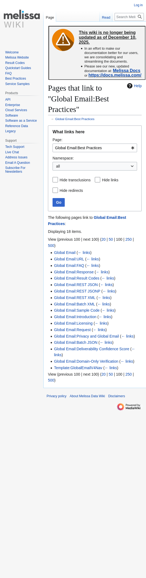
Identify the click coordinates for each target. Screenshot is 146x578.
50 (111, 239)
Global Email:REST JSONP (77, 291)
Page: (58, 140)
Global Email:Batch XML (74, 304)
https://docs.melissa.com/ (114, 75)
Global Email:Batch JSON (75, 342)
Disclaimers (116, 396)
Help (134, 86)
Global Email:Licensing (73, 323)
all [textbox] (58, 166)
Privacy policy (56, 396)
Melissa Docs (126, 70)
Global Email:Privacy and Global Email (86, 336)
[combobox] (95, 148)
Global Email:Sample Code (76, 310)
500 (51, 245)
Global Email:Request (72, 330)
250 (128, 239)
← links (84, 252)
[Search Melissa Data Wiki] (129, 17)
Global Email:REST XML (74, 297)
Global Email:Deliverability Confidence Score (91, 349)
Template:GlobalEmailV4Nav (78, 368)
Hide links (110, 180)
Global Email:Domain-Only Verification (86, 361)
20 (103, 239)
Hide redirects (71, 190)
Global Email (64, 252)
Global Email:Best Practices (75, 119)
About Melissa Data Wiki (87, 396)
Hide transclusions (75, 180)
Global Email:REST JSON (76, 285)
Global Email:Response (73, 272)
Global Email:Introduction (75, 317)
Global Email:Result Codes (76, 278)
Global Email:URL (69, 259)
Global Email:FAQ (69, 265)
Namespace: (63, 158)
